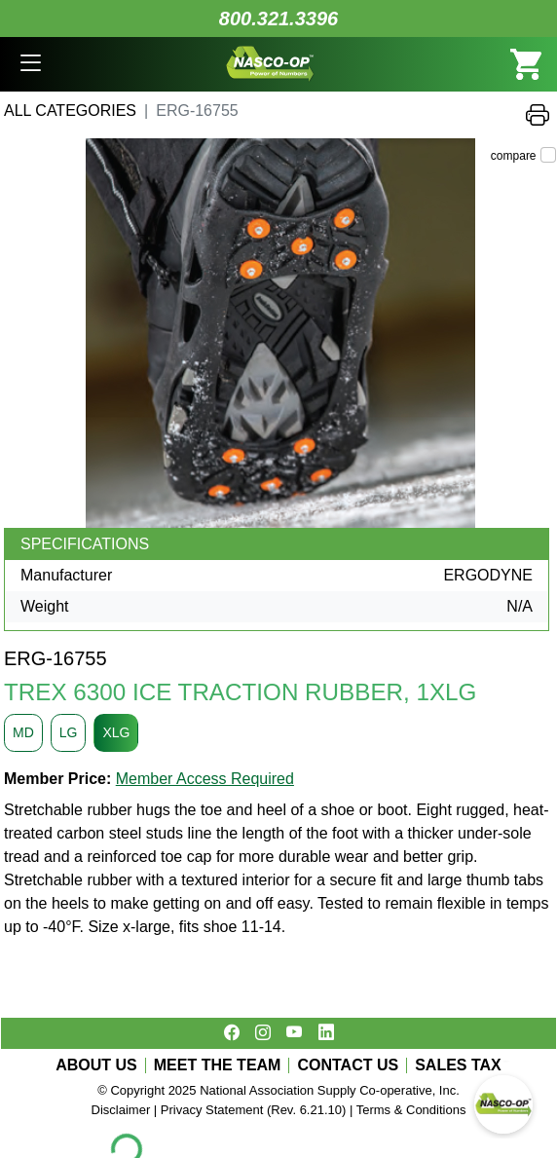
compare (514, 156)
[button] (31, 64)
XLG (116, 732)
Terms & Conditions (411, 1109)
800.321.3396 (278, 18)
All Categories (70, 110)
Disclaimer (121, 1109)
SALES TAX (458, 1065)
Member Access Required (205, 778)
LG (68, 732)
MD (23, 732)
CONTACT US (347, 1065)
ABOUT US (96, 1065)
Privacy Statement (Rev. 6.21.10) (254, 1109)
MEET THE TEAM (217, 1065)
